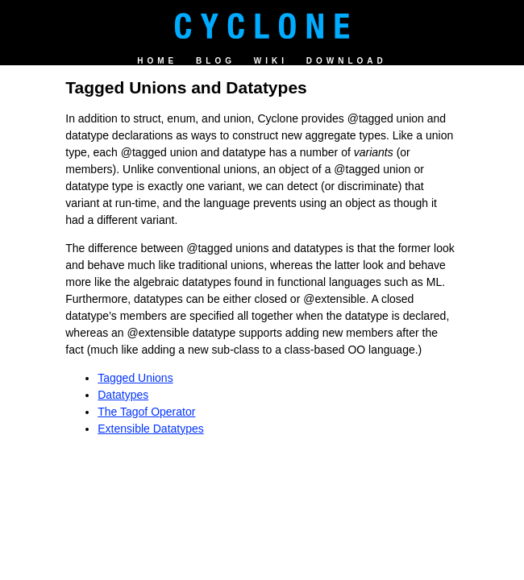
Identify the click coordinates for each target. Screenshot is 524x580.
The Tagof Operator (146, 411)
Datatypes (123, 394)
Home (157, 60)
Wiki (271, 60)
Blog (215, 60)
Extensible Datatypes (151, 428)
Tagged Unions (135, 377)
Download (346, 60)
